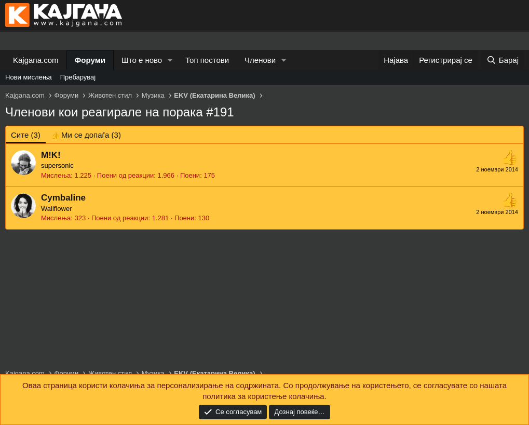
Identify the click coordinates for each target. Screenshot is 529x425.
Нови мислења (28, 77)
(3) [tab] (25, 134)
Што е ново (141, 60)
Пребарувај (78, 77)
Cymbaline (63, 198)
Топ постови (207, 60)
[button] (170, 60)
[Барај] (502, 60)
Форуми (90, 60)
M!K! (51, 155)
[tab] (86, 134)
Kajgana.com (36, 60)
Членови (260, 60)
